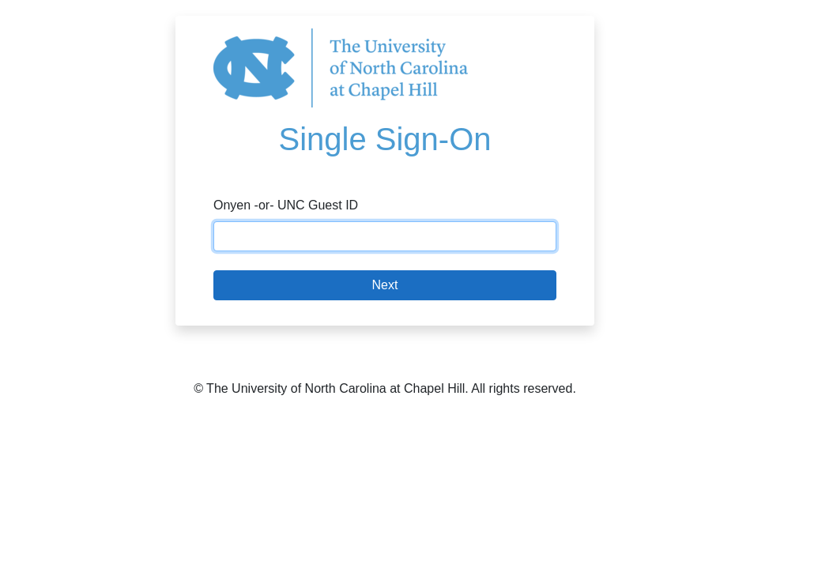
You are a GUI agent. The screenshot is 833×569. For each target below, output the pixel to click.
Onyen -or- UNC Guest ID (285, 205)
